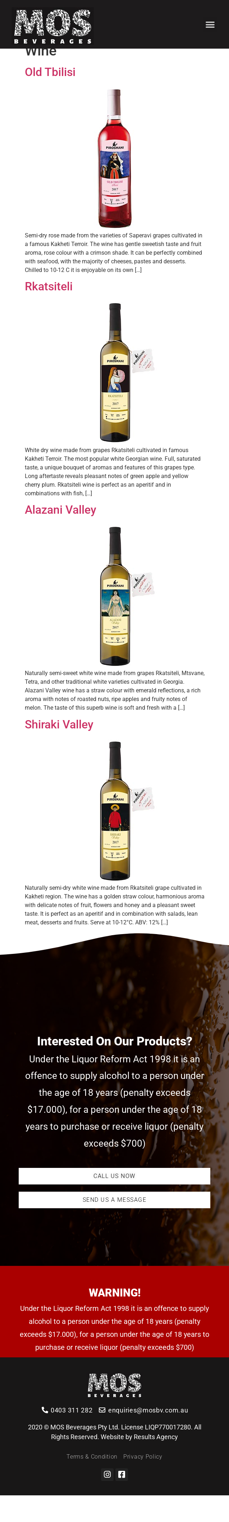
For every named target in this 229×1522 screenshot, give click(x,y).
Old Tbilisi (50, 99)
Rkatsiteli (49, 313)
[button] (210, 24)
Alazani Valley (60, 536)
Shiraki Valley (59, 751)
